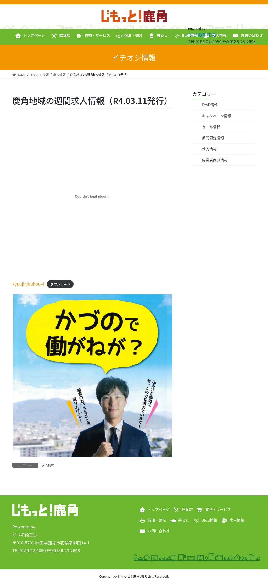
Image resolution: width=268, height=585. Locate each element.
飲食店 (187, 509)
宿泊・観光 (157, 520)
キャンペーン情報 (216, 115)
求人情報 (48, 465)
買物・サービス (218, 509)
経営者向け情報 (215, 160)
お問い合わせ (159, 530)
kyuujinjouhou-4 (28, 284)
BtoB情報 (210, 104)
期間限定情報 (213, 137)
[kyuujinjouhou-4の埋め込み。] (92, 196)
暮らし (183, 520)
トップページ (159, 509)
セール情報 (211, 126)
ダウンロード (60, 284)
